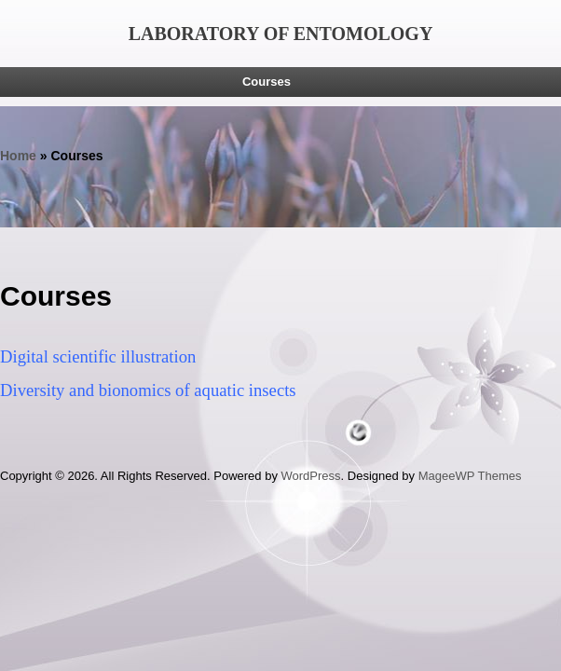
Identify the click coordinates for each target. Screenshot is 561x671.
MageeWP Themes (470, 476)
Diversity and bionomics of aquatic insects (148, 390)
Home (18, 155)
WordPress (311, 476)
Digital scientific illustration (98, 356)
